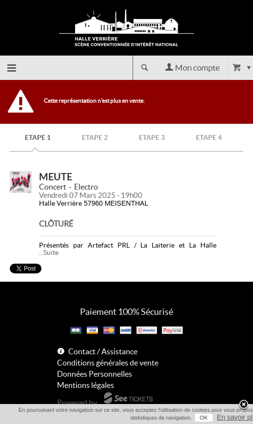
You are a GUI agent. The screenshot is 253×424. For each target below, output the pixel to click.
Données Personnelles (94, 373)
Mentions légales (85, 385)
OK (204, 418)
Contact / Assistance (102, 351)
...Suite (48, 252)
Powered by (77, 402)
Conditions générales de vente (107, 362)
